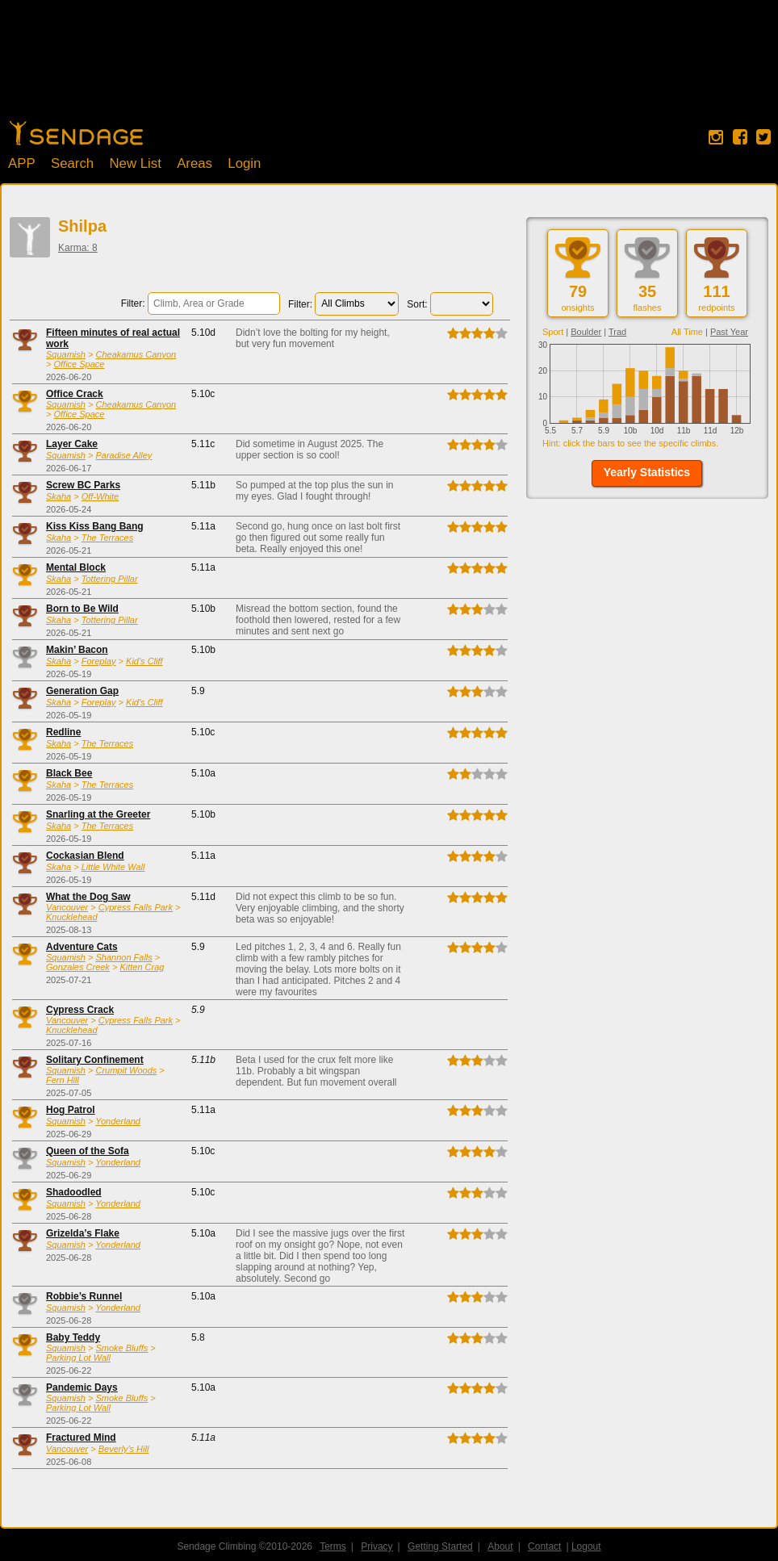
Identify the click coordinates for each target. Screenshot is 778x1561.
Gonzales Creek (78, 967)
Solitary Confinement (95, 1059)
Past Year (729, 332)
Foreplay (99, 661)
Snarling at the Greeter (98, 814)
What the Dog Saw (88, 896)
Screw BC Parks (83, 485)
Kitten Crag (141, 967)
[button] (647, 473)
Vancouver (67, 907)
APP (22, 163)
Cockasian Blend (85, 855)
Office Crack (74, 394)
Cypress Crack (80, 1009)
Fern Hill (62, 1080)
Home (76, 133)
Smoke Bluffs (121, 1348)
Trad (617, 332)
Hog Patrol (70, 1109)
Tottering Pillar (110, 579)
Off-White (100, 496)
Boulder (586, 332)
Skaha (58, 496)
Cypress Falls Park (135, 907)
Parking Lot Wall (78, 1357)
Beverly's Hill (123, 1449)
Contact (544, 1546)
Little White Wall (113, 867)
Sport (552, 332)
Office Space (78, 364)
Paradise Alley (123, 455)
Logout (586, 1546)
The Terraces (107, 537)
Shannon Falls (123, 957)
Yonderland (117, 1121)
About (499, 1546)
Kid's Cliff (144, 661)
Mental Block (76, 567)
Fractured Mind (81, 1437)
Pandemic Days (82, 1387)
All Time (687, 332)
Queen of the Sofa (87, 1151)
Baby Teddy (73, 1337)
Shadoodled (74, 1192)
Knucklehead (72, 917)
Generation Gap (82, 691)
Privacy (376, 1546)
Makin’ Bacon (77, 649)
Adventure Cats (82, 946)
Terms (333, 1546)
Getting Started (440, 1546)
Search (72, 163)
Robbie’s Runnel (84, 1296)
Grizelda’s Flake (82, 1233)
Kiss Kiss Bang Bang (95, 526)
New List (135, 163)
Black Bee (69, 773)
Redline (63, 732)
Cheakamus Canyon (135, 354)
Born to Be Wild (82, 608)
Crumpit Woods (126, 1070)
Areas (194, 163)
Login (244, 163)
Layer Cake (72, 444)
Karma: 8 (78, 247)
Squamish (66, 354)
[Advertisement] (389, 68)
